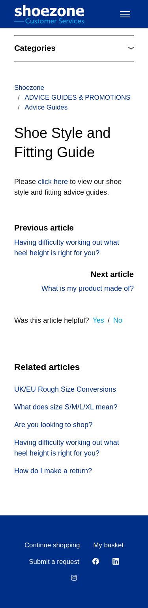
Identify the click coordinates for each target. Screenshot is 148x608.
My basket (108, 545)
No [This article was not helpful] (117, 320)
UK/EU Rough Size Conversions (65, 389)
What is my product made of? (87, 288)
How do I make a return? (53, 471)
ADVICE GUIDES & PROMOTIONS (77, 97)
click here (52, 182)
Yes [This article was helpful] (98, 320)
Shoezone (29, 87)
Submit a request (54, 561)
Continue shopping (52, 545)
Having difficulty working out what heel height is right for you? (66, 448)
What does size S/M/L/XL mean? (65, 407)
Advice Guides (45, 107)
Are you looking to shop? (53, 425)
